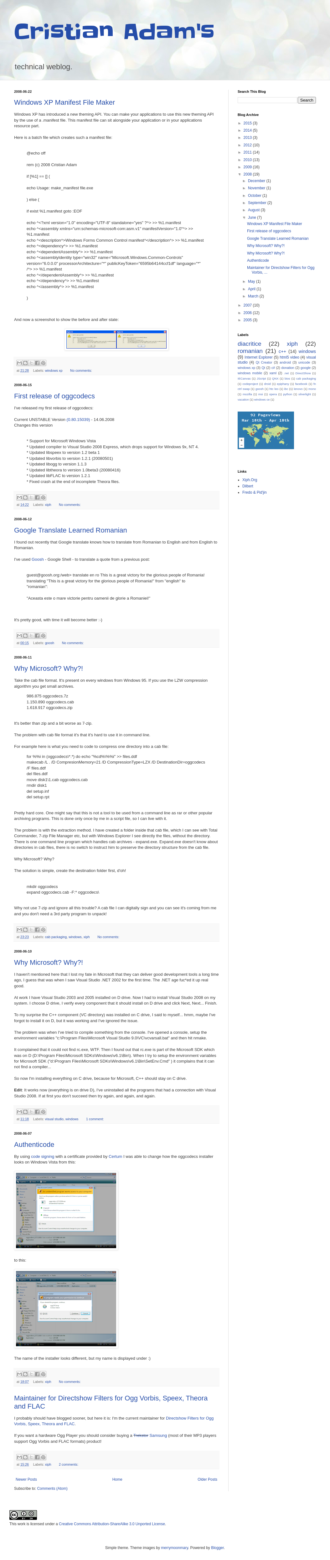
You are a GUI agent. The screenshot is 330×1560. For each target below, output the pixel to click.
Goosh (38, 559)
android (285, 362)
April (252, 289)
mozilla (247, 394)
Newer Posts (26, 1479)
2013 (248, 137)
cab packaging (56, 937)
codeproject (250, 384)
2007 (248, 305)
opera (273, 394)
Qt (263, 368)
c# (273, 368)
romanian (250, 351)
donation (287, 368)
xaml (272, 373)
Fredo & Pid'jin (254, 492)
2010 (248, 160)
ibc (286, 389)
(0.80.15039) (78, 419)
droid (267, 384)
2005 (248, 320)
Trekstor (140, 1435)
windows (75, 937)
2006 (248, 313)
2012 (248, 145)
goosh (49, 643)
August (254, 210)
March (254, 296)
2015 (248, 123)
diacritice (249, 343)
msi (260, 394)
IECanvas (244, 378)
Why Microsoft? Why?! (48, 668)
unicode (304, 362)
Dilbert (247, 486)
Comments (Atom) (52, 1488)
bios (287, 378)
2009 (248, 167)
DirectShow (303, 373)
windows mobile (250, 373)
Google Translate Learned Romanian (70, 530)
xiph (48, 505)
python (287, 394)
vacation (243, 399)
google (306, 368)
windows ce (262, 399)
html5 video (289, 357)
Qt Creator (264, 362)
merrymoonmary (174, 1548)
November (257, 188)
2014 (248, 130)
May (252, 281)
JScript (261, 378)
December (257, 181)
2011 (248, 152)
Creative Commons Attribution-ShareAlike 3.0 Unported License (112, 1524)
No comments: (81, 370)
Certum (115, 1156)
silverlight (304, 394)
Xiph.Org (249, 480)
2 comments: (68, 1464)
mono (312, 389)
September (257, 203)
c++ (282, 351)
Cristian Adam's (114, 32)
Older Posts (207, 1479)
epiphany (283, 384)
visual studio (54, 1119)
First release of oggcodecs (54, 396)
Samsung (158, 1435)
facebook (301, 384)
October (255, 195)
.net (286, 373)
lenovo (298, 389)
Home (117, 1479)
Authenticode (34, 1144)
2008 (248, 174)
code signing (42, 1156)
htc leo (273, 389)
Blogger (217, 1548)
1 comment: (95, 1119)
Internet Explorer (258, 357)
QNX (275, 378)
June (252, 217)
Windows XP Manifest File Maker (64, 102)
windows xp (54, 370)
